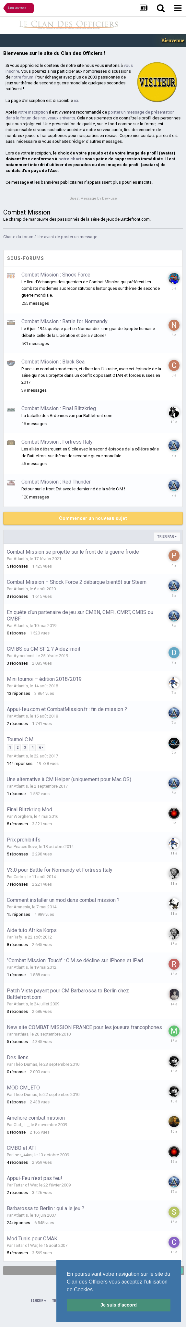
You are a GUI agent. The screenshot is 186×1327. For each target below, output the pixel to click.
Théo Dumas (25, 1064)
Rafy (18, 937)
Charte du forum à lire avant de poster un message (50, 236)
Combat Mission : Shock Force (55, 275)
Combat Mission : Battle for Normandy (64, 321)
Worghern (23, 816)
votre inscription (33, 112)
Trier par (167, 536)
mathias (21, 1034)
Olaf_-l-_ (21, 1124)
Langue (38, 1300)
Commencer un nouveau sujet (93, 518)
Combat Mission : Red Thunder (56, 482)
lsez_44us (23, 1154)
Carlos (20, 876)
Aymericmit (24, 655)
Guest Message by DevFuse (93, 198)
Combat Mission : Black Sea (53, 362)
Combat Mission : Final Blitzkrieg (58, 408)
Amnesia (22, 906)
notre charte (71, 158)
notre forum (22, 77)
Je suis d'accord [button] (118, 1305)
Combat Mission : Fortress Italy (57, 442)
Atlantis (21, 558)
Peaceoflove (25, 846)
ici (76, 100)
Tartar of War (25, 1185)
